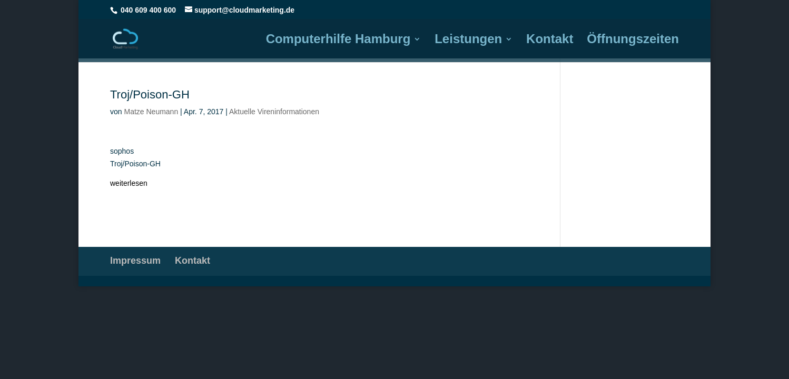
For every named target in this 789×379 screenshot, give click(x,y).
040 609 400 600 (148, 10)
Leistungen (468, 40)
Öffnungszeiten (633, 40)
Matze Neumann (151, 111)
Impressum (135, 260)
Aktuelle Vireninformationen (274, 111)
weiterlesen (128, 183)
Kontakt (549, 40)
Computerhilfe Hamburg (338, 40)
